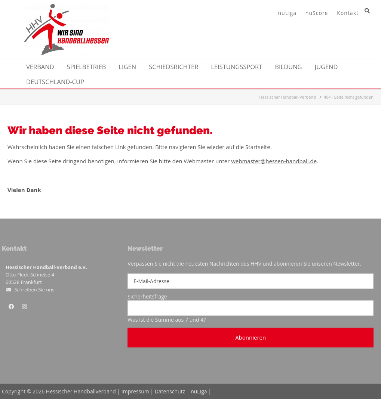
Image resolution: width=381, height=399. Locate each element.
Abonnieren (250, 337)
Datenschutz (170, 391)
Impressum (135, 391)
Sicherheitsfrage (147, 296)
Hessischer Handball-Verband (287, 97)
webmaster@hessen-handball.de (274, 161)
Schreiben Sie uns (34, 289)
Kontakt (348, 12)
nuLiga (287, 12)
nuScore (316, 12)
